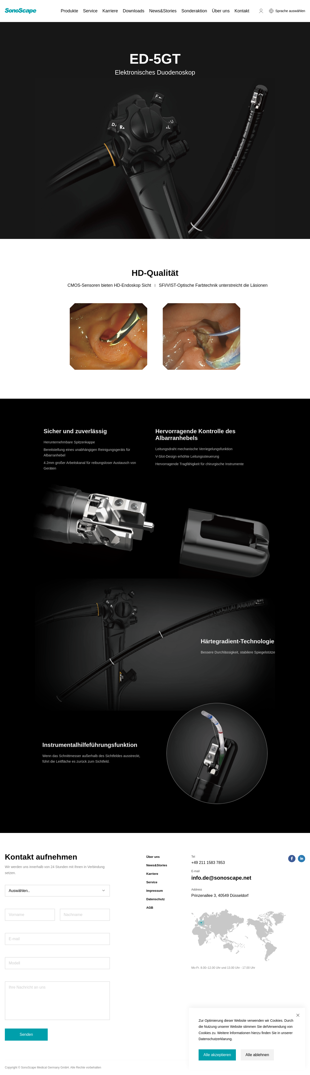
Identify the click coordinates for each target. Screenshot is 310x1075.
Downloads (133, 10)
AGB (149, 907)
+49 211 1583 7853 (208, 863)
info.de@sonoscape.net (221, 878)
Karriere (110, 10)
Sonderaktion (194, 10)
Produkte (69, 10)
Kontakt (241, 10)
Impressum (154, 890)
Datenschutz (155, 899)
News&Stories (163, 10)
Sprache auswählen (290, 11)
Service (90, 10)
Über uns (221, 10)
